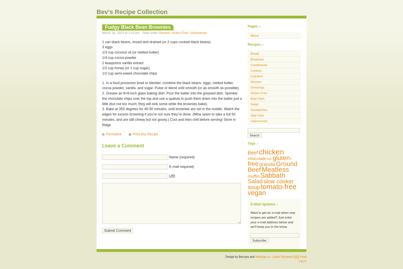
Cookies (256, 70)
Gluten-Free (180, 32)
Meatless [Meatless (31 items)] (275, 169)
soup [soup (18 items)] (254, 187)
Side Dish (257, 115)
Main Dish (257, 98)
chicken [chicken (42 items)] (271, 152)
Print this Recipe (145, 134)
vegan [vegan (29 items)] (257, 192)
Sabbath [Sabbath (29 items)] (272, 175)
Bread (254, 53)
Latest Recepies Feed (289, 256)
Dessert (164, 32)
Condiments (258, 65)
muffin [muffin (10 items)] (253, 176)
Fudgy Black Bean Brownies (138, 27)
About (254, 35)
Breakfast (257, 59)
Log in (302, 261)
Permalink (113, 134)
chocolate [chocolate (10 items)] (257, 158)
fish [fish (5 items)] (269, 159)
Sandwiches (259, 110)
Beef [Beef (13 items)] (253, 153)
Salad (254, 104)
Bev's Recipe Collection (132, 11)
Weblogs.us (262, 256)
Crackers (256, 76)
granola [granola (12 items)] (267, 164)
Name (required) (182, 157)
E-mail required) (181, 167)
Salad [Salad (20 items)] (255, 181)
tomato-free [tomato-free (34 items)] (279, 187)
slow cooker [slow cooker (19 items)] (278, 181)
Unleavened (198, 32)
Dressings (257, 87)
